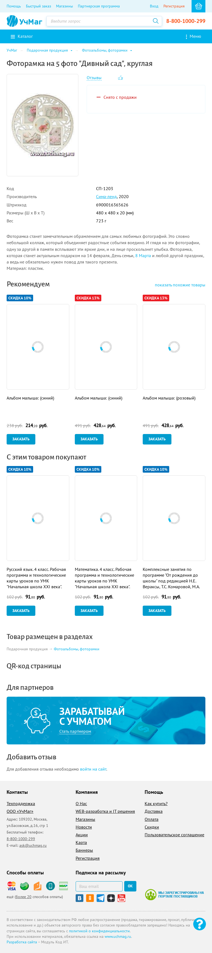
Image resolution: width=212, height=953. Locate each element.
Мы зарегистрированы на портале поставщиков (174, 894)
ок (130, 885)
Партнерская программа (99, 6)
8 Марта (143, 255)
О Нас (81, 803)
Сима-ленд (106, 196)
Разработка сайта (22, 941)
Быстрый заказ (38, 6)
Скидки (152, 827)
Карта (81, 842)
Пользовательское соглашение (174, 834)
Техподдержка (21, 803)
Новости (84, 827)
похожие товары (180, 285)
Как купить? (156, 803)
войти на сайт (93, 769)
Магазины (64, 6)
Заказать (21, 438)
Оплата (151, 819)
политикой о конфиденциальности (99, 930)
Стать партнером (75, 731)
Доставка (154, 811)
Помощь (14, 6)
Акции (82, 834)
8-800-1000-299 (185, 21)
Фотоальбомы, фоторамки (76, 648)
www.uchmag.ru (118, 936)
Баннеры (84, 850)
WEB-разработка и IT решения (105, 811)
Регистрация (174, 6)
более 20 (23, 896)
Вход (154, 6)
